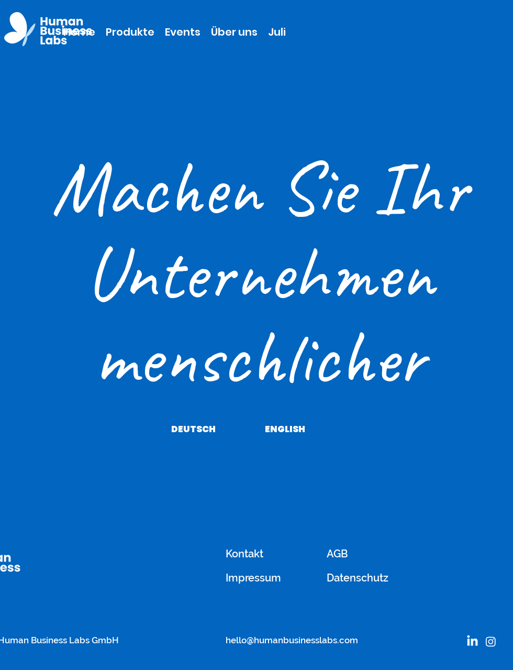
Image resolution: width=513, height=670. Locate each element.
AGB (337, 553)
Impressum (253, 578)
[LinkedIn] (472, 641)
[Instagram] (490, 641)
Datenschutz (357, 578)
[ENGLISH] (285, 429)
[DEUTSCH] (193, 429)
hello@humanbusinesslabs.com (292, 640)
